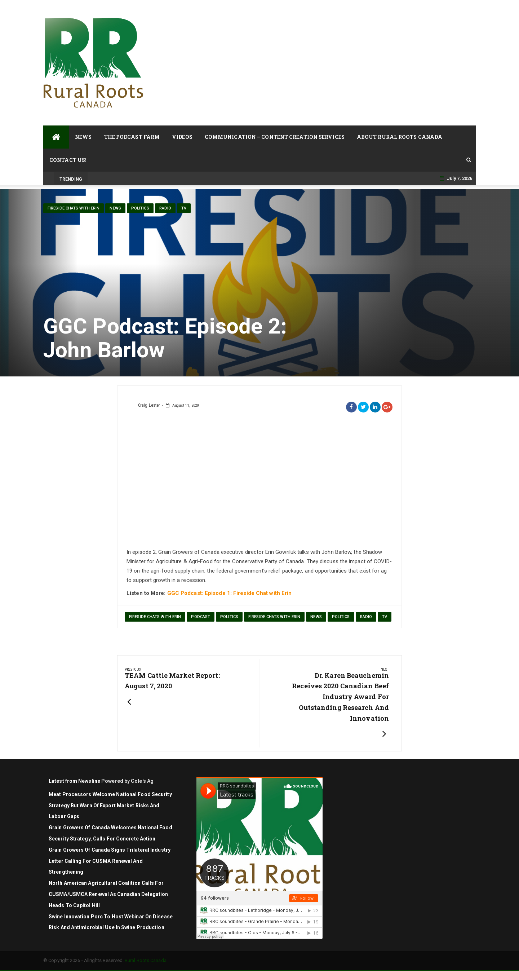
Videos (182, 136)
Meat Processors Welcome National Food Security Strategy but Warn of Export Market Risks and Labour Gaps (110, 805)
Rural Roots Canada (146, 960)
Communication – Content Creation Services (275, 136)
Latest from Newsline (74, 781)
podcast (200, 616)
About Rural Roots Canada (399, 136)
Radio (165, 208)
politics (140, 208)
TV (183, 208)
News (83, 136)
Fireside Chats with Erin (73, 208)
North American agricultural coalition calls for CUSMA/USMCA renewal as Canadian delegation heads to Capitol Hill (108, 894)
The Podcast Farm (132, 136)
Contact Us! (67, 159)
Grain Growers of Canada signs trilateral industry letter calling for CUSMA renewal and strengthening (109, 861)
